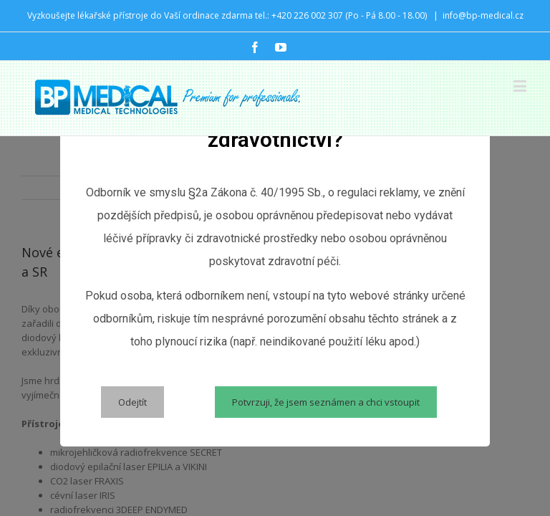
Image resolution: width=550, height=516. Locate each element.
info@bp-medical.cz (483, 15)
